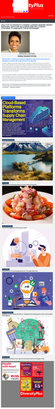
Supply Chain (6, 357)
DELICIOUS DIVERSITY (7, 226)
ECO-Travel (5, 183)
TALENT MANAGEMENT (8, 312)
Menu (3, 21)
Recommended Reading (8, 139)
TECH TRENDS (6, 269)
